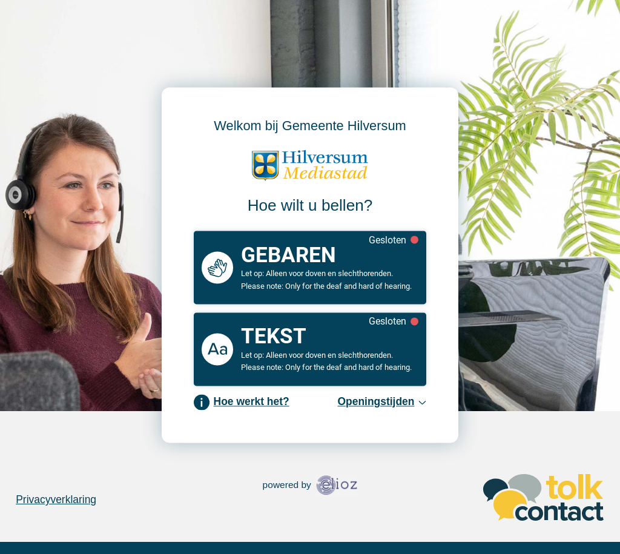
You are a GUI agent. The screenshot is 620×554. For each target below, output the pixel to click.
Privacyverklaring (56, 499)
